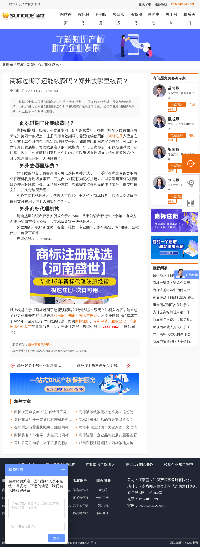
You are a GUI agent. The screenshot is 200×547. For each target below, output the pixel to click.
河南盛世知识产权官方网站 (75, 316)
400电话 (101, 490)
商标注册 (115, 136)
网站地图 (176, 543)
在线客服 (145, 4)
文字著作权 (80, 497)
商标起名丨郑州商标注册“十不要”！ (36, 366)
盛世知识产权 (13, 65)
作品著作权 (80, 490)
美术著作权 (80, 505)
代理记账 (102, 505)
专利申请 (100, 321)
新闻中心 (34, 65)
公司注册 (102, 497)
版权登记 (118, 321)
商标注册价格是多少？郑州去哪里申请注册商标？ (103, 366)
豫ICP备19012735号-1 (81, 543)
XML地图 (191, 543)
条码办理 (102, 513)
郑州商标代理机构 (40, 344)
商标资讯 (51, 65)
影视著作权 (80, 513)
